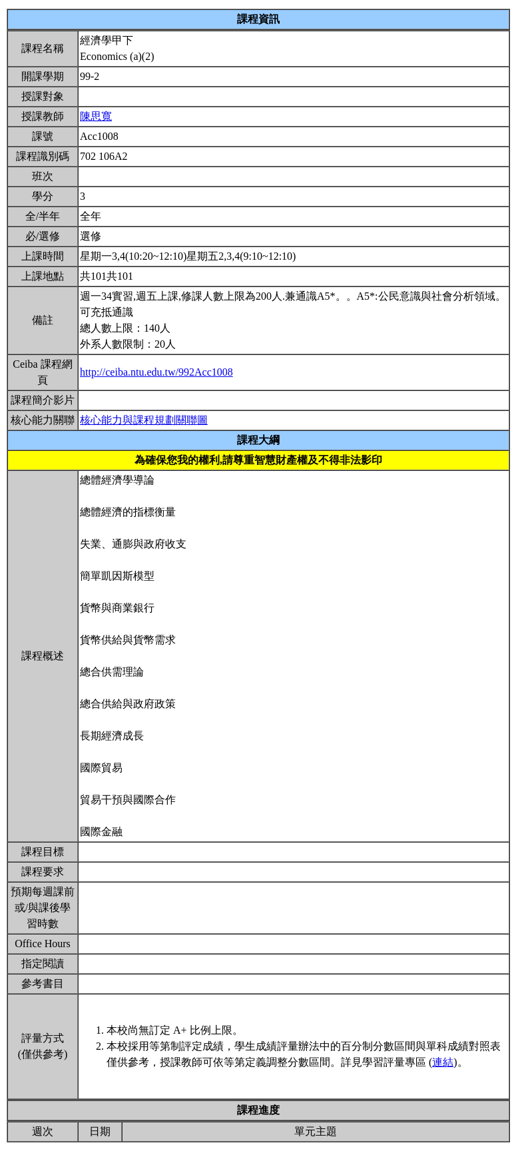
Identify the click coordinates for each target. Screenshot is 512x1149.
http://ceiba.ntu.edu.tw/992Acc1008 (156, 372)
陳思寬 (96, 116)
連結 (442, 1062)
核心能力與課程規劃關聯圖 (144, 420)
